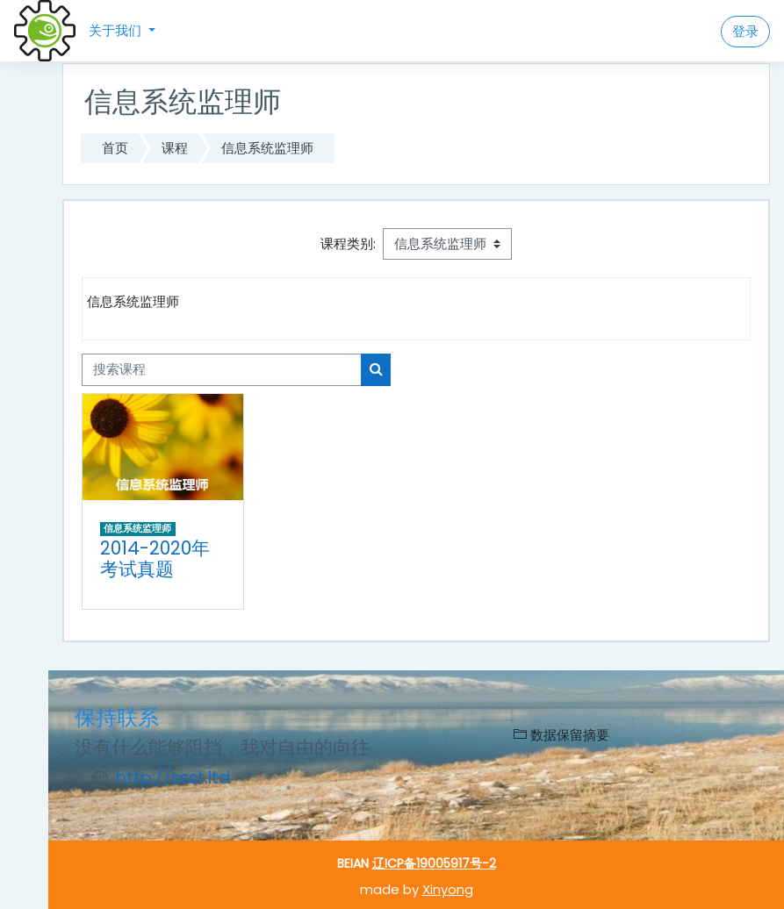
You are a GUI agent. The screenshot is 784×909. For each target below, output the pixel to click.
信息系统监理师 (267, 148)
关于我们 (117, 30)
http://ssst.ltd (173, 778)
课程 (175, 148)
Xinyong (447, 889)
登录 (745, 31)
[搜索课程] (222, 369)
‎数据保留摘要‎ (561, 735)
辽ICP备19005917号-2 (434, 863)
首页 (115, 148)
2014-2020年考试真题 (155, 559)
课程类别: (348, 243)
